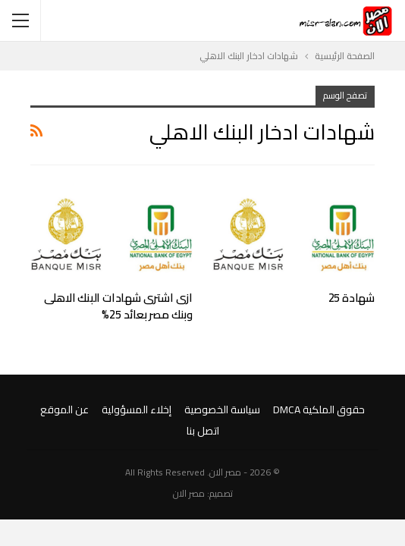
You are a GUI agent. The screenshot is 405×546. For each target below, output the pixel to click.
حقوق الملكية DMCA (319, 409)
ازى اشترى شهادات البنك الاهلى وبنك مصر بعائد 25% (118, 306)
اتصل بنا (203, 431)
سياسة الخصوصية (222, 409)
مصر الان (189, 493)
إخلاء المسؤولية (136, 409)
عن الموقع (64, 409)
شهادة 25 (351, 298)
